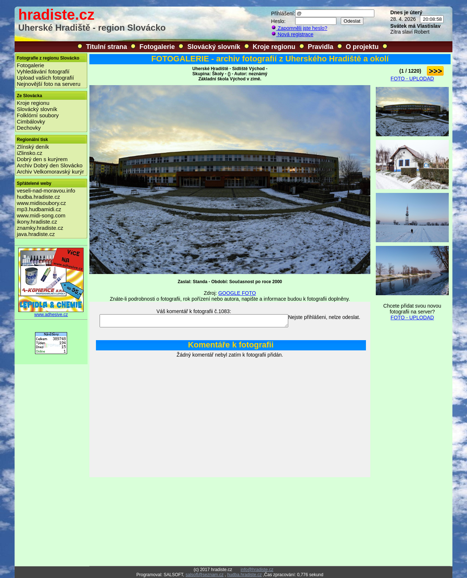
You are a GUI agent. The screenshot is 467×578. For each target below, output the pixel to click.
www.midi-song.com (41, 215)
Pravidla (320, 46)
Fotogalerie (157, 46)
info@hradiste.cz (257, 569)
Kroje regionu (274, 46)
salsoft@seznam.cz (204, 574)
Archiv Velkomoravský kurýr (50, 171)
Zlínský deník (33, 147)
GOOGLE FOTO (237, 293)
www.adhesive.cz (51, 312)
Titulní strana (106, 46)
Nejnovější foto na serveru (48, 84)
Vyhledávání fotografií (43, 71)
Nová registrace (292, 34)
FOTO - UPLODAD (412, 78)
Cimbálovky (31, 121)
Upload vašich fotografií (45, 78)
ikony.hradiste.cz (37, 221)
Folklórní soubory (38, 115)
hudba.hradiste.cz (38, 197)
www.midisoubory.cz (41, 203)
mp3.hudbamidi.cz (39, 209)
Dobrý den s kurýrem (42, 159)
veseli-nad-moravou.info (46, 190)
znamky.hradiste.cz (40, 228)
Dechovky (29, 128)
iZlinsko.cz (29, 153)
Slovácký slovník (213, 46)
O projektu (362, 46)
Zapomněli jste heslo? (299, 28)
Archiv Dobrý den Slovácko (49, 165)
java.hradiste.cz (36, 234)
